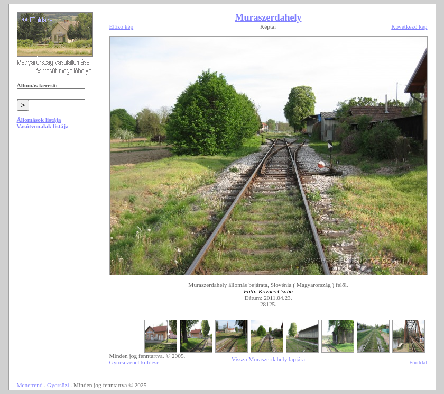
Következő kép (409, 26)
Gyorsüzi (58, 385)
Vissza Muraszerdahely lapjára (268, 359)
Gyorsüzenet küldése (134, 362)
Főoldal (418, 362)
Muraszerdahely (268, 17)
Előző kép (121, 26)
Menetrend (30, 385)
